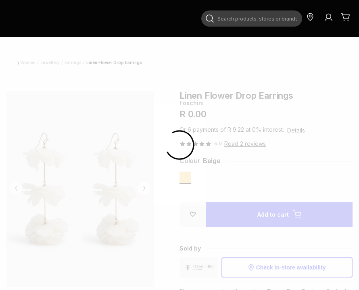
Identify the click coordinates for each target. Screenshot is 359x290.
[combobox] (251, 18)
